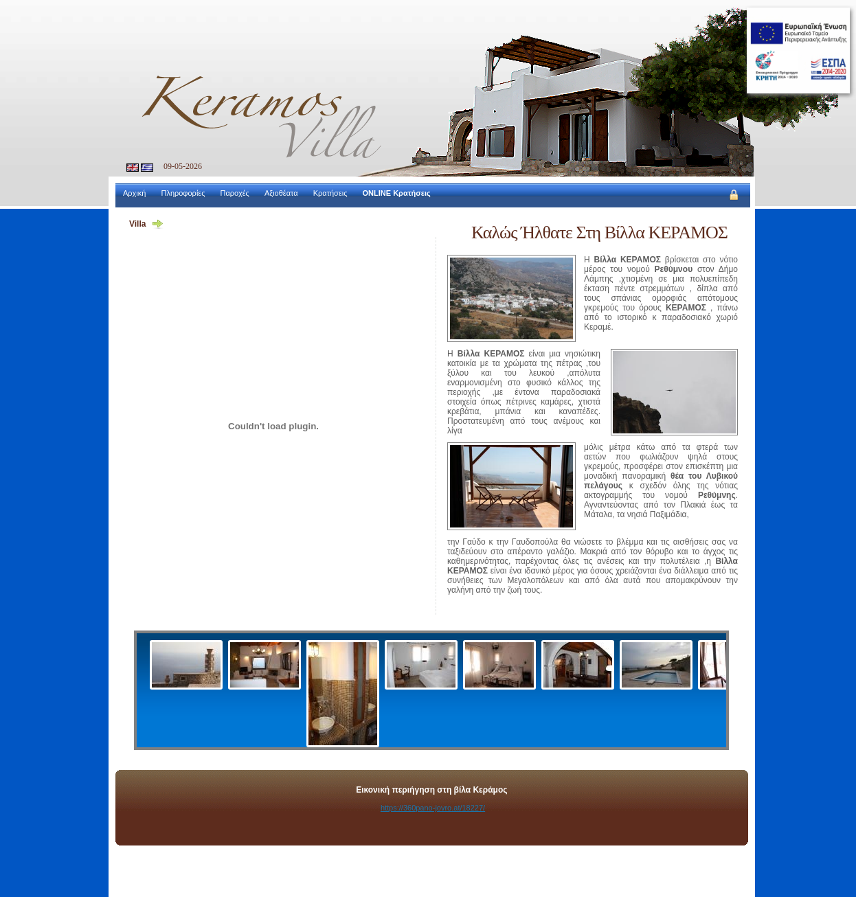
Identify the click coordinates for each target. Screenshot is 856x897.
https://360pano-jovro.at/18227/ (433, 808)
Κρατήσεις (330, 193)
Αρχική (134, 193)
